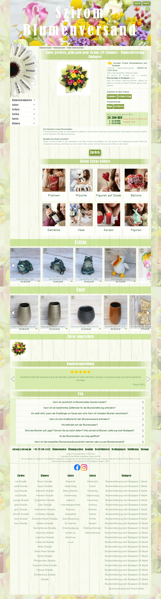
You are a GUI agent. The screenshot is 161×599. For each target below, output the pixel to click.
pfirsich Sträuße (21, 514)
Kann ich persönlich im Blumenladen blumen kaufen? (79, 402)
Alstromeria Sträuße (45, 509)
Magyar (146, 3)
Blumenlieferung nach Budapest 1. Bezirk (126, 481)
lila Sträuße (21, 495)
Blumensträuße (59, 48)
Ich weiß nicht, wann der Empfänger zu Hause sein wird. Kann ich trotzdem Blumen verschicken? (79, 413)
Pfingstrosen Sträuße (44, 560)
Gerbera (119, 106)
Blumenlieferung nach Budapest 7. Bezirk (126, 509)
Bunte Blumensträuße (75, 48)
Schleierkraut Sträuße (45, 574)
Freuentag (92, 500)
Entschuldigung (70, 528)
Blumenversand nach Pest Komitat (126, 588)
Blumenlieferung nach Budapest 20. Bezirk (126, 569)
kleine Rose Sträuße (45, 551)
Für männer (70, 523)
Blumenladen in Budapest (118, 78)
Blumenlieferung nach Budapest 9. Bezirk (126, 518)
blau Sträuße (20, 523)
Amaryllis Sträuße (45, 532)
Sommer (112, 96)
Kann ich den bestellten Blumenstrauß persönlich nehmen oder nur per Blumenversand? (79, 441)
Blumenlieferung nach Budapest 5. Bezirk (126, 500)
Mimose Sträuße (45, 569)
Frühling (92, 504)
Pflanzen (29, 64)
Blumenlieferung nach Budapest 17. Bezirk (126, 556)
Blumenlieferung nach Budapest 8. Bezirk (126, 514)
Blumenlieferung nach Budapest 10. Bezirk (126, 523)
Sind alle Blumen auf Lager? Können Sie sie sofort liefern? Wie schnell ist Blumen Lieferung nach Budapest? (79, 430)
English (137, 3)
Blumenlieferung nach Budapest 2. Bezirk (126, 486)
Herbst (92, 514)
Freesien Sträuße (44, 495)
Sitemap (145, 449)
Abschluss (70, 537)
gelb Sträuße (20, 504)
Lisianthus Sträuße (44, 537)
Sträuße (26, 58)
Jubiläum (70, 500)
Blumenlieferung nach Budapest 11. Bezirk (126, 528)
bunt (110, 106)
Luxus (71, 542)
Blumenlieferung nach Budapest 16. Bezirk (126, 551)
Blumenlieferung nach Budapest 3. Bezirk (126, 490)
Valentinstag (92, 495)
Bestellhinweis (102, 449)
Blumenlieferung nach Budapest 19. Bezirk (126, 565)
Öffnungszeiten (75, 449)
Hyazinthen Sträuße (45, 500)
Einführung (133, 449)
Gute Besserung (70, 518)
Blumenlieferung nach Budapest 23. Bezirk (126, 583)
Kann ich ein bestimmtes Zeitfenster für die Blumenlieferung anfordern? (79, 407)
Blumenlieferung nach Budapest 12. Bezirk (126, 532)
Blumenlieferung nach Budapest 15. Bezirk (126, 546)
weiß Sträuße (21, 486)
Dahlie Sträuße (44, 556)
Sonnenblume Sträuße (44, 528)
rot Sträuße (20, 481)
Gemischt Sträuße (45, 490)
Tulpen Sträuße (45, 486)
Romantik (70, 481)
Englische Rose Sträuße (45, 565)
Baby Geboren (70, 490)
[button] (148, 265)
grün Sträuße (21, 509)
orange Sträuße (21, 500)
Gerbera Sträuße (44, 523)
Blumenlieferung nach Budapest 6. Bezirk (126, 504)
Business (70, 509)
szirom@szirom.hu (21, 449)
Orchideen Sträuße (44, 514)
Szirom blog (17, 88)
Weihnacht (92, 481)
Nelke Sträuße (45, 546)
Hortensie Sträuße (44, 542)
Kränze (27, 76)
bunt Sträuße (21, 518)
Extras (81, 242)
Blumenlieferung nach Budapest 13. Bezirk (126, 537)
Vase (80, 290)
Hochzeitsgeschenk (70, 504)
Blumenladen (25, 85)
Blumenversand (45, 48)
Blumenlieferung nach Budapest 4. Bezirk (126, 495)
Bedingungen (119, 449)
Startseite (16, 51)
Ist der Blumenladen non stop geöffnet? (79, 436)
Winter (92, 518)
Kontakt (89, 449)
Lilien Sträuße (45, 504)
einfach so (70, 532)
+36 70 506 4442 (41, 449)
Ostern (92, 486)
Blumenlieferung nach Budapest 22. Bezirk (126, 579)
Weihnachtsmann (93, 528)
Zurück (95, 152)
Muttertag (92, 490)
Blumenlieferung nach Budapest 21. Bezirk (126, 574)
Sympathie (70, 514)
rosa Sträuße (20, 490)
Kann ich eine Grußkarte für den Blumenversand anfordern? (79, 419)
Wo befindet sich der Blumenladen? (79, 424)
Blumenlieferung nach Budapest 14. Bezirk (126, 542)
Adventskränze (92, 532)
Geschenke (22, 53)
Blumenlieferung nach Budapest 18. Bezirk (126, 560)
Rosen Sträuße (44, 481)
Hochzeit (30, 70)
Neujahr (93, 523)
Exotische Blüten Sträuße (45, 518)
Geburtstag (124, 96)
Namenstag (70, 495)
